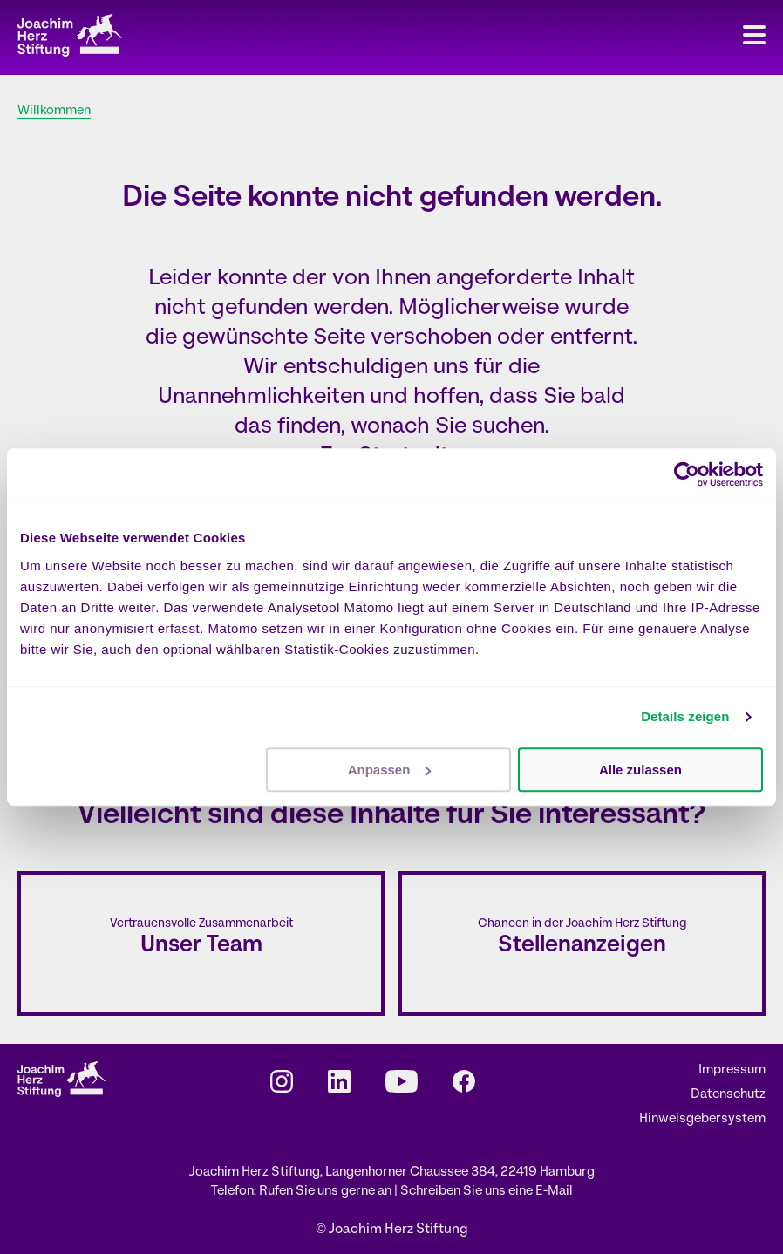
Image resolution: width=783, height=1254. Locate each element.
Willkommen (54, 111)
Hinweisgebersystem (702, 1119)
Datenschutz (728, 1094)
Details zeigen (685, 716)
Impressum (732, 1070)
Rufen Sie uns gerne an (326, 1191)
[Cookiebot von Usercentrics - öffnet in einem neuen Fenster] (686, 474)
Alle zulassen (640, 769)
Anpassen (390, 769)
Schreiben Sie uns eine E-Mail (486, 1191)
